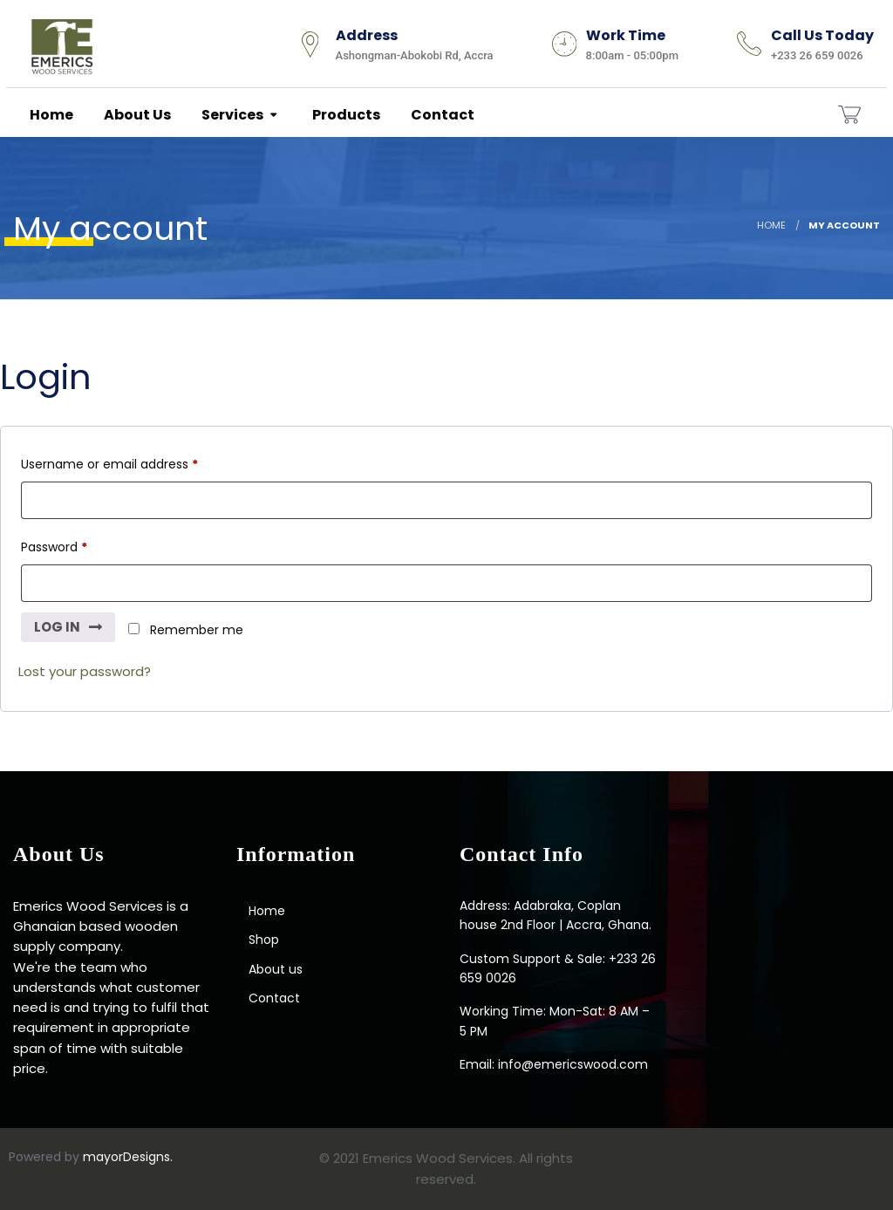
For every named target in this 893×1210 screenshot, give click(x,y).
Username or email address (113, 466)
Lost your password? (84, 671)
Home (50, 115)
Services (231, 115)
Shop (264, 939)
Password (57, 549)
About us (136, 115)
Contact (441, 115)
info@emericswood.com (573, 1064)
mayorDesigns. (128, 1157)
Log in (57, 627)
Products (345, 115)
